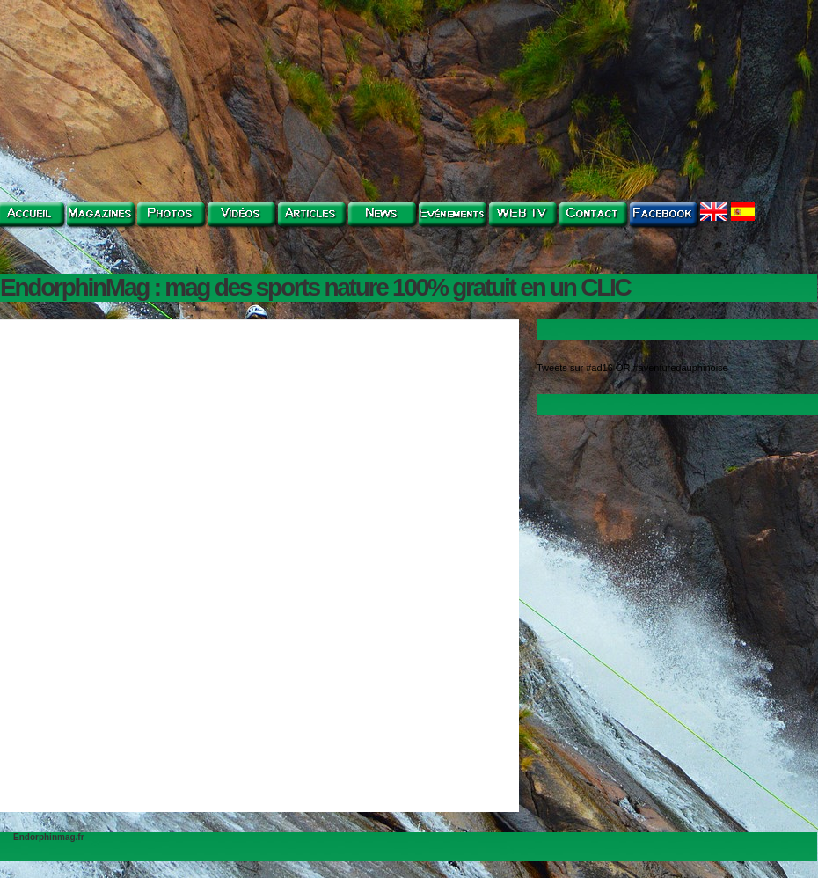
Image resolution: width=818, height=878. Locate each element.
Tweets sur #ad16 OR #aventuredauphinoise (632, 367)
